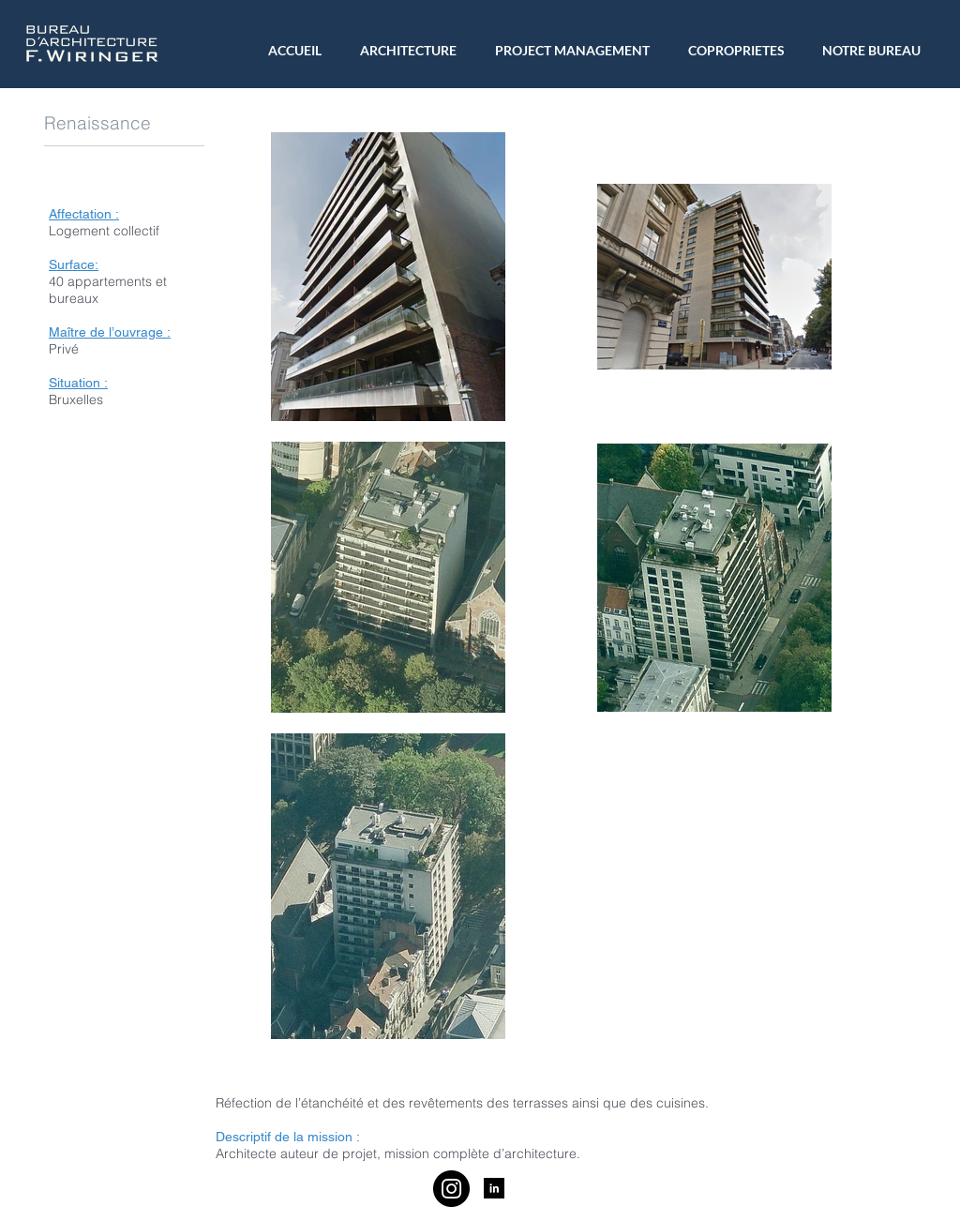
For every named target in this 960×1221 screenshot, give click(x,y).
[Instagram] (451, 1188)
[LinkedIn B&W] (494, 1188)
